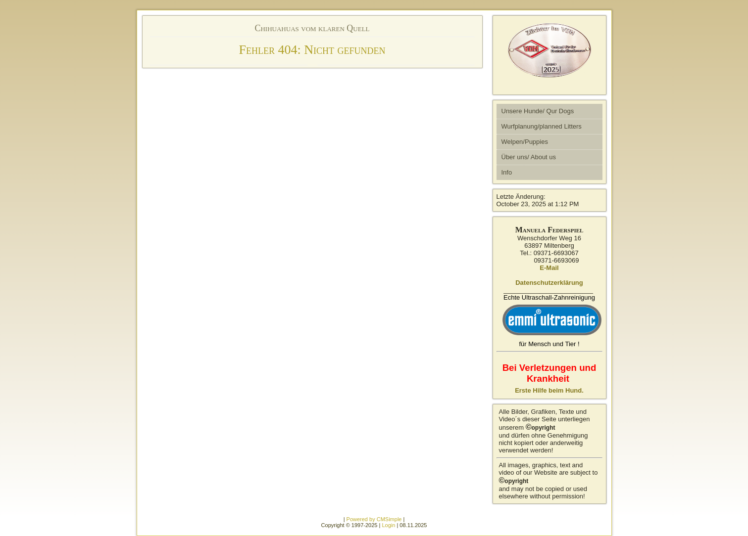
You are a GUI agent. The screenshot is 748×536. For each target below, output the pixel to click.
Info (506, 172)
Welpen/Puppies (524, 141)
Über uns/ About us (528, 157)
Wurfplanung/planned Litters (541, 126)
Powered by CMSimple (374, 519)
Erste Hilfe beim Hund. (549, 390)
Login (388, 525)
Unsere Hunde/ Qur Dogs (537, 111)
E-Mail (549, 267)
